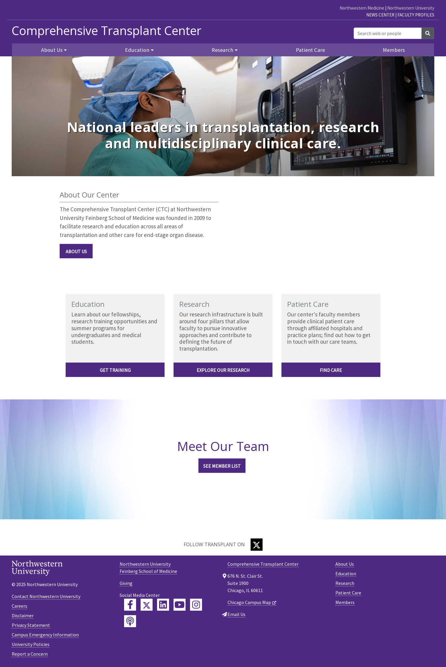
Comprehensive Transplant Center (106, 30)
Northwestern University (410, 8)
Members (394, 49)
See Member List (222, 466)
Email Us (236, 614)
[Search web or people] (388, 33)
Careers (19, 606)
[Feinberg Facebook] (130, 605)
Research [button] (222, 49)
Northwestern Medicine (362, 8)
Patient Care (310, 49)
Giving (126, 583)
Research (344, 583)
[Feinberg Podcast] (130, 621)
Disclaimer (23, 615)
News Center (380, 15)
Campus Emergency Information (45, 635)
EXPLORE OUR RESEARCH (223, 370)
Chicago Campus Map (249, 602)
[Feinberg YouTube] (180, 605)
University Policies (30, 644)
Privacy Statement (31, 625)
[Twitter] (257, 544)
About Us (76, 251)
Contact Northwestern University (46, 596)
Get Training (115, 370)
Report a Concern (30, 654)
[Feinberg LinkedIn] (163, 605)
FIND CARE (331, 370)
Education (345, 574)
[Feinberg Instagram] (196, 605)
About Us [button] (52, 49)
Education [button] (137, 49)
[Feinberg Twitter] (147, 605)
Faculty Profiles (415, 15)
